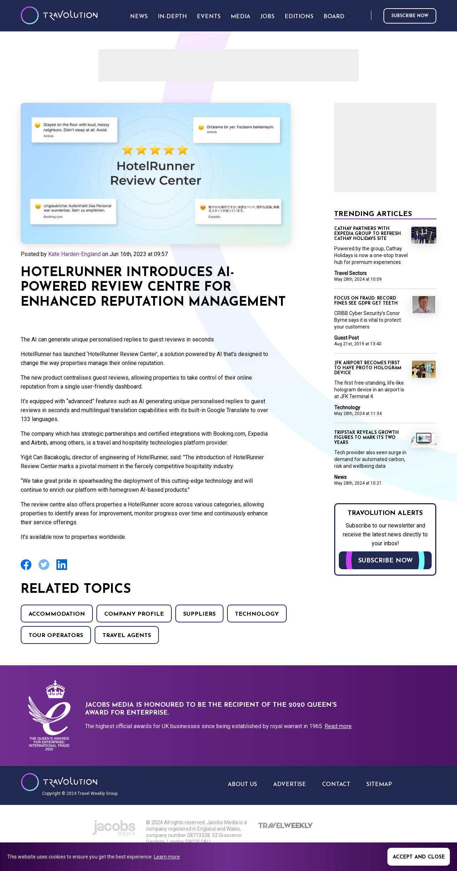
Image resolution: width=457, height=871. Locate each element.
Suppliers (199, 614)
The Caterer (299, 838)
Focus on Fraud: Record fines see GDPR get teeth (366, 301)
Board (334, 17)
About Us (242, 784)
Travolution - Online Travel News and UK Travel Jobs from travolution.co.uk (59, 782)
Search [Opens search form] (364, 15)
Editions (299, 17)
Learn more (167, 857)
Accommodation (57, 614)
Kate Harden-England (74, 254)
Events (209, 17)
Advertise (289, 784)
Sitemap (379, 784)
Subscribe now (409, 16)
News (340, 477)
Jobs (267, 17)
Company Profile (134, 614)
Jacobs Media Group (114, 827)
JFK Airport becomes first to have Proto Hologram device (367, 368)
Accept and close (419, 857)
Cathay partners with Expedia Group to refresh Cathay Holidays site (367, 234)
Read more (338, 726)
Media (240, 17)
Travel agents (126, 636)
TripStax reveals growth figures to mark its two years (366, 438)
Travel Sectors (350, 273)
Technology (257, 614)
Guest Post (346, 338)
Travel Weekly (286, 825)
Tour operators (56, 636)
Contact (336, 784)
